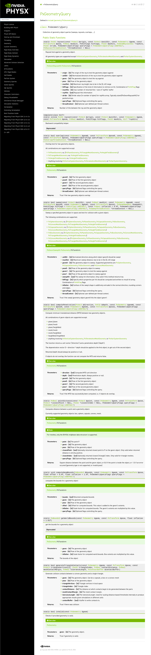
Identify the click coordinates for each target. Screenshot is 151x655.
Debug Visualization (11, 97)
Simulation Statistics (11, 104)
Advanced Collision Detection (14, 62)
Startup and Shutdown (12, 37)
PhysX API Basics (10, 34)
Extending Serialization (12, 110)
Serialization (8, 107)
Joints (6, 66)
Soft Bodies (8, 75)
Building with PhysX (11, 27)
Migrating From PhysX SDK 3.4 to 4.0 (17, 126)
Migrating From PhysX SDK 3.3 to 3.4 (17, 123)
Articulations (8, 69)
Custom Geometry (10, 46)
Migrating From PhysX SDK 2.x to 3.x (17, 116)
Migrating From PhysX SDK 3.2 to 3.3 (17, 120)
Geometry (7, 43)
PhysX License (9, 24)
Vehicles (7, 91)
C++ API (6, 132)
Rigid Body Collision (11, 53)
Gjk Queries (8, 88)
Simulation (7, 59)
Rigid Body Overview (11, 50)
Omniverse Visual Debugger (14, 101)
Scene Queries (9, 85)
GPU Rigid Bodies (10, 72)
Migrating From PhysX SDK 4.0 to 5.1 (17, 129)
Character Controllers (11, 94)
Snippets (7, 31)
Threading (7, 40)
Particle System (9, 78)
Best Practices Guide (11, 113)
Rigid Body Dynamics (11, 56)
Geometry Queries (10, 81)
